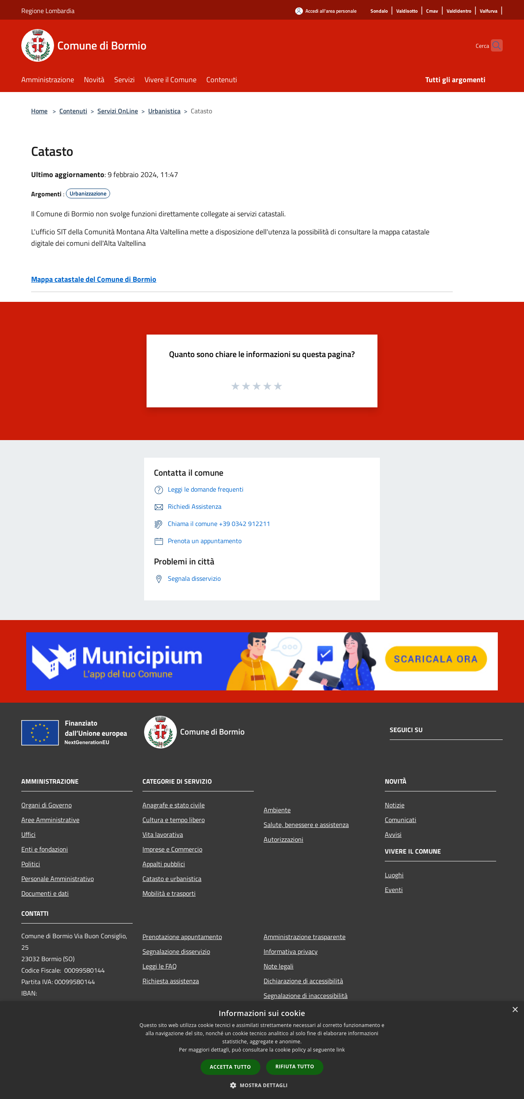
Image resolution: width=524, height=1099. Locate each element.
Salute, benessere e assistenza (306, 824)
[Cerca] (493, 45)
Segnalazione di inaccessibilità (306, 995)
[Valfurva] (488, 11)
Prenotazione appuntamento (182, 937)
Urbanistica (164, 111)
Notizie (394, 805)
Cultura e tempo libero (173, 820)
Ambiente (277, 810)
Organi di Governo (46, 805)
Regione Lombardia (48, 11)
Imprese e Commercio (172, 849)
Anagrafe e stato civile (173, 805)
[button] (262, 1085)
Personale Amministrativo (57, 878)
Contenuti (73, 111)
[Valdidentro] (459, 11)
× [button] (515, 1010)
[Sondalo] (379, 11)
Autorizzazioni (283, 839)
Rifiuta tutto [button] (295, 1066)
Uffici (28, 834)
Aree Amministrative (50, 820)
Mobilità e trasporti (169, 893)
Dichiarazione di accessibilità (303, 981)
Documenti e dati (45, 893)
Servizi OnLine (117, 111)
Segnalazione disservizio (176, 951)
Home (39, 111)
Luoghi (394, 875)
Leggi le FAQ (159, 966)
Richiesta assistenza (170, 981)
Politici (30, 864)
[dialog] (262, 1050)
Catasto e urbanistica (171, 878)
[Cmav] (432, 11)
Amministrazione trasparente (305, 937)
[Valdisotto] (407, 11)
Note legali (279, 966)
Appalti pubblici (163, 864)
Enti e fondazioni (44, 849)
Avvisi (393, 834)
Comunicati (400, 820)
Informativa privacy (291, 951)
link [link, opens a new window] (341, 1049)
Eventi (394, 889)
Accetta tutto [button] (230, 1066)
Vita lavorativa (162, 834)
